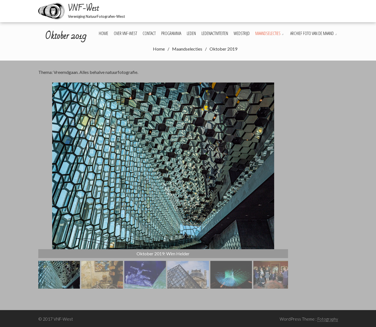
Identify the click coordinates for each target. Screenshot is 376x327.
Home (103, 33)
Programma (171, 33)
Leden (191, 33)
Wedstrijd (242, 33)
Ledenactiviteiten (214, 33)
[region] (163, 186)
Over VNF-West (125, 33)
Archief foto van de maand (312, 33)
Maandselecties (268, 33)
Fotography (327, 318)
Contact (149, 33)
